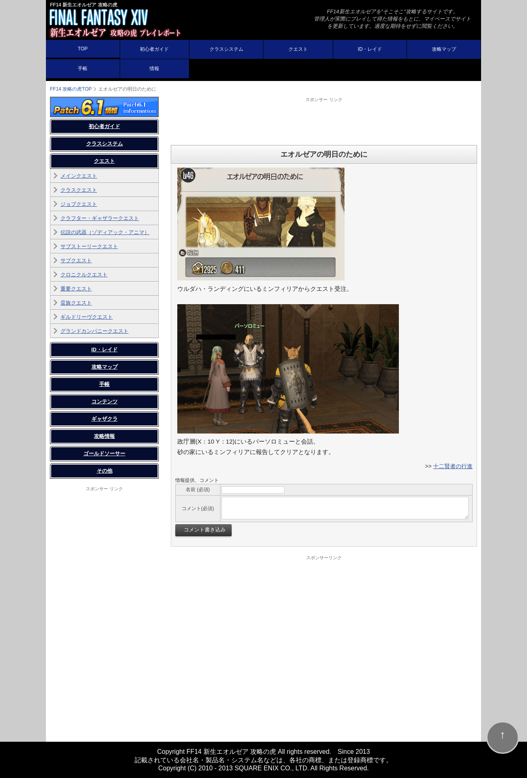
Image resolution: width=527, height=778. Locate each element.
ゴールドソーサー (104, 453)
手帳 (82, 68)
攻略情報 (104, 436)
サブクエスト (76, 260)
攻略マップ (444, 49)
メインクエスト (78, 176)
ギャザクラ (104, 419)
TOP (82, 49)
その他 (104, 471)
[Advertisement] (324, 121)
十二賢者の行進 (453, 466)
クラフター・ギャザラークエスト (99, 218)
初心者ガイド (154, 49)
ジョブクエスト (78, 204)
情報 (154, 68)
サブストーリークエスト (89, 246)
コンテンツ (104, 401)
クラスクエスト (78, 190)
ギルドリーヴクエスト (86, 317)
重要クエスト (76, 289)
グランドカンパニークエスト (94, 331)
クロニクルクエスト (84, 275)
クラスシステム (226, 49)
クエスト (298, 49)
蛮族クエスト (76, 303)
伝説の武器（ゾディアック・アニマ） (104, 232)
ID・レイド (370, 49)
